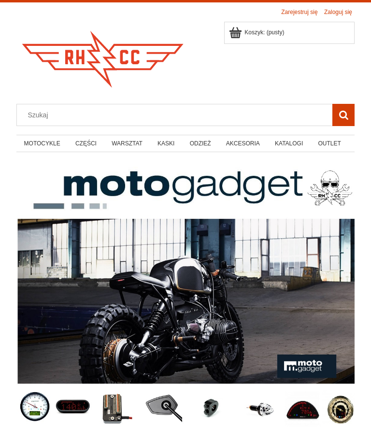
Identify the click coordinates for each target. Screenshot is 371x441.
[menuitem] (42, 143)
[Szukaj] (343, 115)
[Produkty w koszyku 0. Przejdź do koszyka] (257, 32)
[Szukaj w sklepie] (177, 115)
